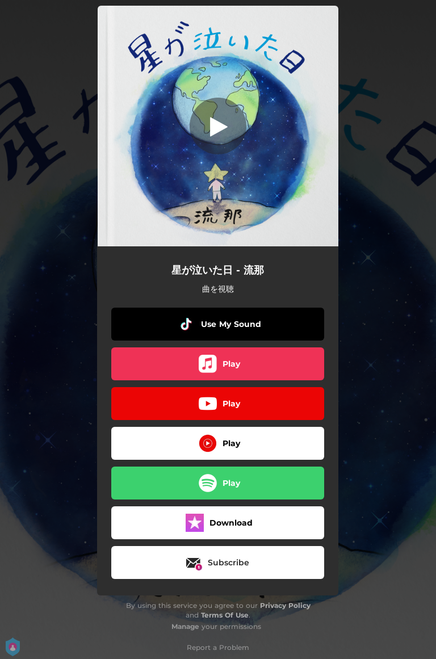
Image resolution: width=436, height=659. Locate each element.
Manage (185, 626)
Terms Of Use (225, 615)
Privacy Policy (285, 605)
